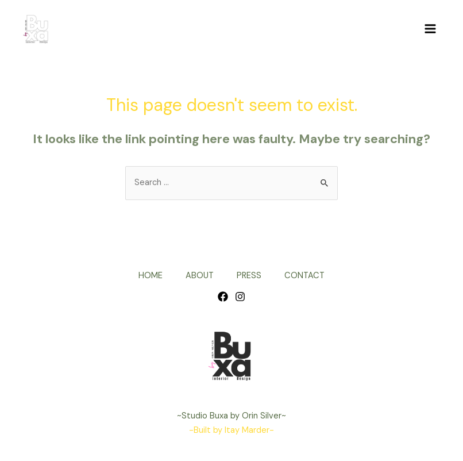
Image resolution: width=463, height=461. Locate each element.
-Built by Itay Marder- (231, 430)
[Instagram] (240, 296)
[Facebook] (223, 296)
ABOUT (200, 275)
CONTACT (304, 275)
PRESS (249, 275)
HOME (150, 275)
